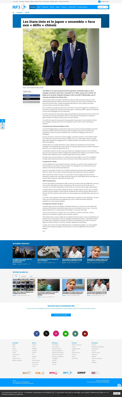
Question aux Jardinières (57, 356)
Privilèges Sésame (54, 1)
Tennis (33, 358)
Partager (27, 95)
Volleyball (34, 350)
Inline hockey (35, 362)
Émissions (45, 7)
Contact (93, 360)
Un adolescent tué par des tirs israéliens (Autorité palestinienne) (22, 260)
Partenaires (94, 354)
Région (14, 344)
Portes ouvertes (82, 7)
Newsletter (94, 362)
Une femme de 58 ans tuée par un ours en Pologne (48, 259)
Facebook (37, 333)
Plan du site (30, 383)
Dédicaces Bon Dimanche (58, 352)
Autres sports (35, 364)
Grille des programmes (57, 350)
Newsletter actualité (17, 360)
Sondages (54, 362)
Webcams (32, 1)
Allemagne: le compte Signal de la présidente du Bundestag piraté (97, 259)
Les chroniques (55, 346)
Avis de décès (75, 358)
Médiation (94, 356)
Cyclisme (34, 352)
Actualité (33, 7)
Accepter (116, 393)
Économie (14, 350)
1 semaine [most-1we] (23, 276)
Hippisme (34, 356)
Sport (39, 7)
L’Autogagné (55, 358)
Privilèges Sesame (76, 348)
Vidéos (58, 7)
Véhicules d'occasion (76, 344)
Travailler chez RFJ (96, 352)
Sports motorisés (36, 360)
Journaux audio (15, 354)
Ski (33, 354)
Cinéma (73, 346)
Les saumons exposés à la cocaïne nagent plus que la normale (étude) (48, 293)
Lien (26, 102)
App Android (85, 333)
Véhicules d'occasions (64, 1)
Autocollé (54, 360)
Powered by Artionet (91, 382)
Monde (27, 12)
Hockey (34, 346)
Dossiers (14, 356)
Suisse (13, 346)
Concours (54, 364)
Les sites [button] (15, 1)
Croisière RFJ (72, 7)
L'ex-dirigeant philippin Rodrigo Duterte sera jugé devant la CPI (72, 259)
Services (64, 7)
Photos (52, 7)
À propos (94, 344)
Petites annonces (76, 352)
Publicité (94, 350)
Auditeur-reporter (103, 1)
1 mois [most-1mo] (30, 276)
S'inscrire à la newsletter (61, 315)
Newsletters (66, 333)
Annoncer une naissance (57, 354)
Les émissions (55, 344)
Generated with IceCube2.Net (103, 382)
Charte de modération (97, 358)
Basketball (34, 348)
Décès (40, 1)
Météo (73, 350)
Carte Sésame (46, 1)
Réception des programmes (98, 346)
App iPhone (75, 333)
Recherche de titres (56, 348)
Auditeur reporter (16, 358)
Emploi (36, 1)
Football (34, 344)
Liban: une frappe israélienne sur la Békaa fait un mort (23, 292)
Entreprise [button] (21, 1)
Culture (14, 352)
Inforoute (27, 1)
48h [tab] (16, 276)
